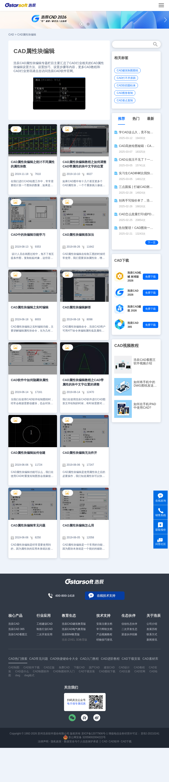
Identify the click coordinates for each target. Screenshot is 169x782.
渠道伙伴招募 (129, 634)
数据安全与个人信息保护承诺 (81, 741)
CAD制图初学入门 (64, 671)
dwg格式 (29, 675)
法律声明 (43, 741)
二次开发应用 (44, 634)
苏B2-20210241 (150, 733)
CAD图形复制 (125, 93)
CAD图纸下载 (107, 671)
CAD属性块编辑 (26, 34)
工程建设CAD (45, 623)
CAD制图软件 (41, 671)
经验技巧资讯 (104, 639)
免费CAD (64, 667)
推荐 (121, 118)
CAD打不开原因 (126, 78)
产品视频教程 (104, 634)
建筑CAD (109, 667)
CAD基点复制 (125, 100)
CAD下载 (126, 741)
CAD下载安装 (87, 671)
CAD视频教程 (126, 345)
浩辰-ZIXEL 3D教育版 (74, 639)
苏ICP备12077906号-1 (94, 733)
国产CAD (94, 667)
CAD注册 (124, 671)
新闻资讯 (152, 639)
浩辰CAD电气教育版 (74, 629)
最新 (150, 118)
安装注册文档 (104, 623)
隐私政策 (56, 741)
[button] (81, 24)
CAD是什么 (22, 671)
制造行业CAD (45, 629)
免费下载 (150, 276)
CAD (11, 34)
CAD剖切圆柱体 (126, 85)
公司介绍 (152, 623)
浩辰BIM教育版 (71, 634)
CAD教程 (139, 667)
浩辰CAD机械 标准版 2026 (134, 276)
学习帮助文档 (104, 629)
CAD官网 (139, 671)
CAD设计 (124, 667)
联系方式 (152, 634)
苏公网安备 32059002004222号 (84, 737)
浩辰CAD (13, 623)
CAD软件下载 (32, 667)
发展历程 (152, 629)
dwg (17, 675)
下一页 (152, 242)
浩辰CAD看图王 (17, 634)
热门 (136, 118)
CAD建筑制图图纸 (127, 70)
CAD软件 (114, 741)
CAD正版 (49, 667)
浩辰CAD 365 (16, 629)
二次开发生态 (129, 629)
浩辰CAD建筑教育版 (74, 623)
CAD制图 (13, 667)
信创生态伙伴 (129, 623)
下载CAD (79, 667)
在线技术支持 (106, 595)
